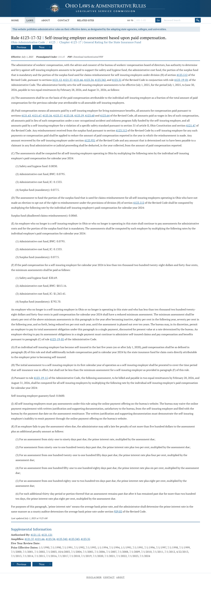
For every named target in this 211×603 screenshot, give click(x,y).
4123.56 (47, 115)
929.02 (118, 511)
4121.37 (67, 80)
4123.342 (100, 80)
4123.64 (105, 115)
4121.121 (46, 534)
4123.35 (116, 80)
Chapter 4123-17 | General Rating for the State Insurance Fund (100, 42)
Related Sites (85, 20)
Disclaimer (94, 577)
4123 (52, 42)
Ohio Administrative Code (28, 42)
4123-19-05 (57, 339)
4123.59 (79, 115)
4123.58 (68, 115)
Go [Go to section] (158, 20)
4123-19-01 (181, 80)
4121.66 (78, 80)
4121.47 (191, 125)
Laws (30, 20)
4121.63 (26, 115)
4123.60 (90, 115)
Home (15, 20)
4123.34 (89, 80)
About (45, 20)
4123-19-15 (41, 378)
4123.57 (57, 115)
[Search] (198, 20)
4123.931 (89, 140)
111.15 (61, 56)
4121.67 (36, 115)
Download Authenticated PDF (88, 56)
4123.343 (74, 539)
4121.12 (57, 80)
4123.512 (182, 75)
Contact (63, 20)
